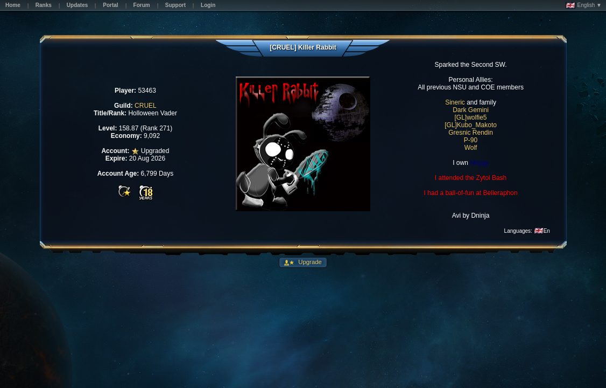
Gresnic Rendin (470, 132)
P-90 (470, 140)
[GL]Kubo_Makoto (471, 125)
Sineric (455, 102)
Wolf (470, 147)
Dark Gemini (471, 110)
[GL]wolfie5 (471, 117)
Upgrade (309, 262)
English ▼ (584, 5)
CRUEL (146, 105)
